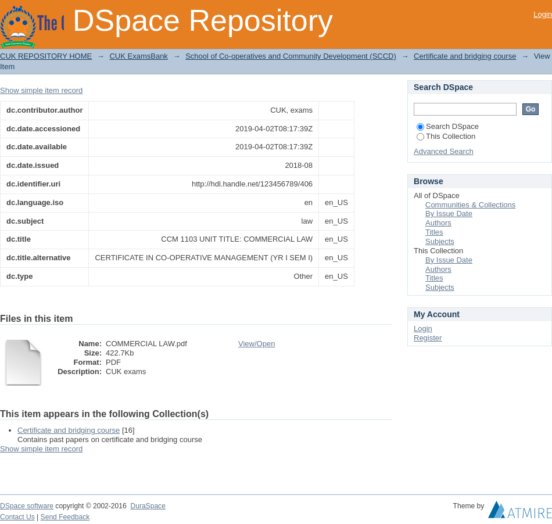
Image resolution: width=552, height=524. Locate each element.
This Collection (446, 136)
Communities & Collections (470, 204)
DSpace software (26, 506)
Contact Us (17, 517)
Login (542, 14)
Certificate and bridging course (465, 56)
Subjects (439, 241)
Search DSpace (448, 126)
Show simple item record (41, 90)
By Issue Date (448, 213)
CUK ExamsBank (138, 56)
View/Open (256, 343)
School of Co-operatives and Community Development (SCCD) (290, 56)
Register (428, 337)
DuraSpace (147, 506)
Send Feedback (65, 517)
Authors (438, 222)
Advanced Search (444, 151)
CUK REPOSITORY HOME (46, 56)
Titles (434, 232)
